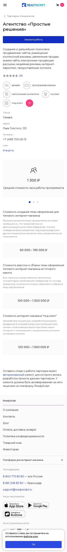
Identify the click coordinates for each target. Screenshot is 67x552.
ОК (33, 544)
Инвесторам (11, 449)
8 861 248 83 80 (13, 483)
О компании (10, 410)
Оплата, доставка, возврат (19, 429)
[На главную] (33, 4)
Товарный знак (12, 442)
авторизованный (13, 374)
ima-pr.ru (8, 150)
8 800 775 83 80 (13, 476)
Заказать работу (33, 39)
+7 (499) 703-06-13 (14, 139)
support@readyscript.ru (17, 489)
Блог (6, 423)
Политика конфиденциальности (23, 436)
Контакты (9, 416)
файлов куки (30, 536)
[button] (5, 4)
